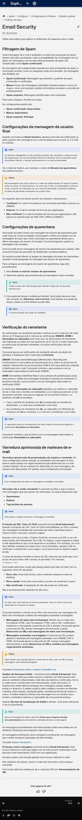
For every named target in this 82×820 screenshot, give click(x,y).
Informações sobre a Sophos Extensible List (34, 669)
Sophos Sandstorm (21, 742)
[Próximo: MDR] (72, 803)
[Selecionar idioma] (34, 3)
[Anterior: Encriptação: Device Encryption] (4, 803)
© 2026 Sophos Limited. (12, 810)
